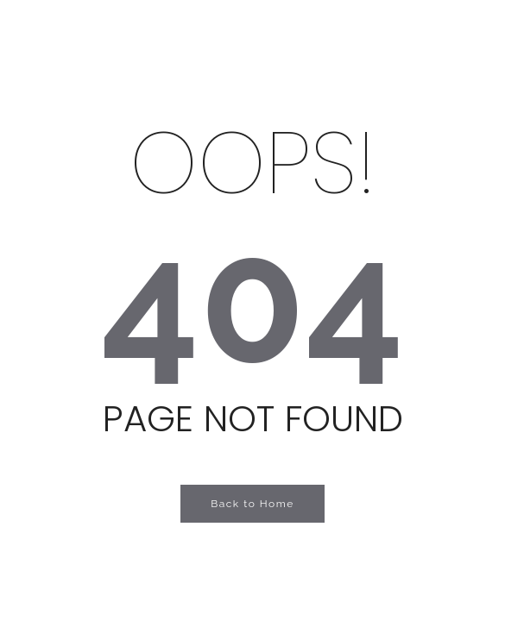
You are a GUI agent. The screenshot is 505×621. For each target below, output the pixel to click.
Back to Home (252, 504)
